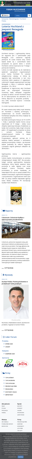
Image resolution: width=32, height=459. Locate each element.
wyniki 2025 (8, 344)
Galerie (19, 410)
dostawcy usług (10, 392)
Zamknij (20, 457)
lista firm (20, 428)
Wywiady (8, 275)
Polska (4, 408)
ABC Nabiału (5, 422)
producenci (8, 389)
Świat (3, 406)
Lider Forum (10, 337)
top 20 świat (8, 377)
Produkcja (5, 410)
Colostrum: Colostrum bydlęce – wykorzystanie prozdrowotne (13, 219)
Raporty (8, 211)
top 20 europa (9, 380)
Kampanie (5, 19)
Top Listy (19, 430)
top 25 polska (9, 383)
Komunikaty (20, 426)
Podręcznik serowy (7, 424)
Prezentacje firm (10, 386)
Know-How (5, 426)
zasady (6, 347)
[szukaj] (21, 15)
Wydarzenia (20, 412)
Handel (4, 412)
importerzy (8, 395)
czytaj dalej (8, 268)
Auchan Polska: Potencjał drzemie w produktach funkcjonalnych (15, 283)
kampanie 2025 (9, 354)
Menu (5, 15)
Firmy (6, 373)
